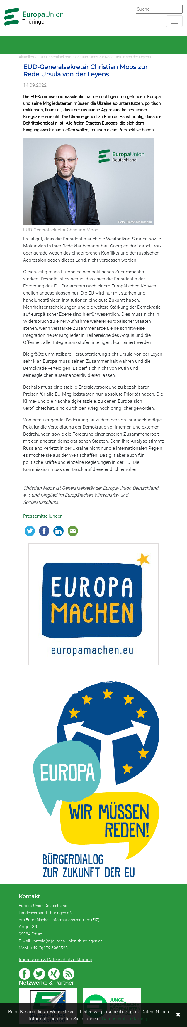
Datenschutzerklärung (124, 1018)
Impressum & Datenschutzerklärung (55, 959)
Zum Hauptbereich (4, 0)
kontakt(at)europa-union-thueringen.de (67, 941)
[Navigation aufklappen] (174, 21)
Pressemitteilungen (43, 516)
